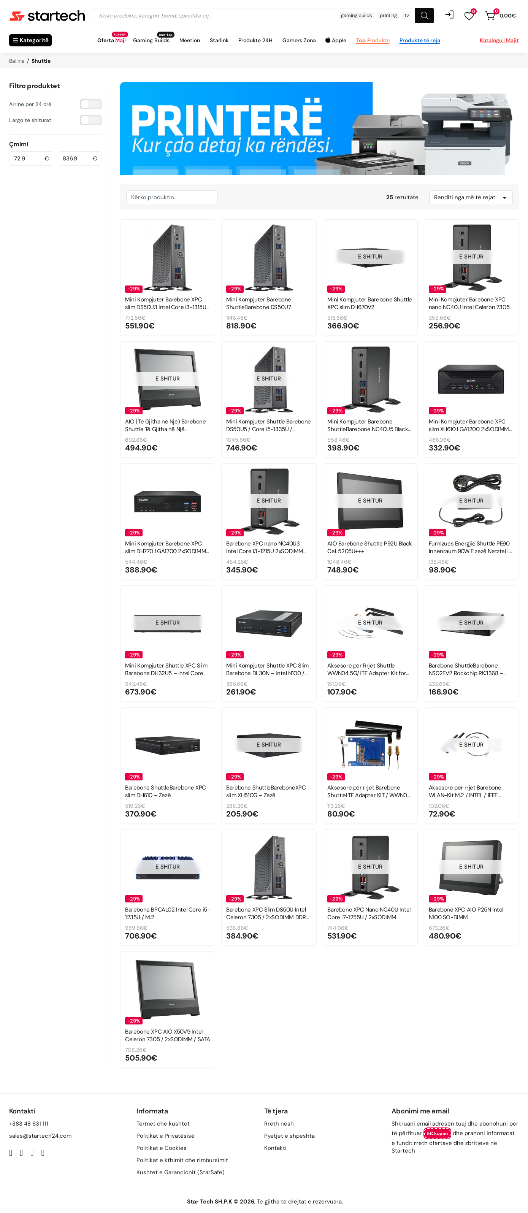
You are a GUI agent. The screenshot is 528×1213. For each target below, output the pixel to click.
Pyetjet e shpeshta (289, 1136)
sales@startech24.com (40, 1136)
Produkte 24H (255, 40)
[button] (469, 15)
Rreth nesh (279, 1123)
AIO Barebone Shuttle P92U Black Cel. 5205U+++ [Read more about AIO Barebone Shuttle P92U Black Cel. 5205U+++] (369, 547)
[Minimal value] (25, 158)
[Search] (424, 15)
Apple (339, 40)
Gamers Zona (299, 40)
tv (406, 15)
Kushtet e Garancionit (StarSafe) (180, 1172)
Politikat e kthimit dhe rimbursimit (182, 1160)
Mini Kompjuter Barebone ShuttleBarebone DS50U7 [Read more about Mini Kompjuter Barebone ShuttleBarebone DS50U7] (258, 303)
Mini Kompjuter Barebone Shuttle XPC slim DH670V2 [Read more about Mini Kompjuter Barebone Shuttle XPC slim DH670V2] (369, 303)
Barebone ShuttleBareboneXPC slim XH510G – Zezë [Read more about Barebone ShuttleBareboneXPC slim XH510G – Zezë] (266, 791)
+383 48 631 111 (28, 1123)
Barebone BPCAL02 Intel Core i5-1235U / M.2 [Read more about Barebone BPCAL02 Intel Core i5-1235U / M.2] (167, 913)
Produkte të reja (420, 40)
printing (388, 15)
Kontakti (275, 1148)
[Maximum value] (74, 158)
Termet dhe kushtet (163, 1123)
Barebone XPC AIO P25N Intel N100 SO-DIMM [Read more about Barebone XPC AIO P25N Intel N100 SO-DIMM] (466, 913)
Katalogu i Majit (499, 40)
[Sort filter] (471, 197)
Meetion (189, 40)
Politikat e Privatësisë (165, 1136)
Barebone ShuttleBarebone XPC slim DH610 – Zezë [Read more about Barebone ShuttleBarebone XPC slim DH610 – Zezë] (165, 791)
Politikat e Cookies (161, 1148)
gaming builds (356, 15)
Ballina (17, 60)
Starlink (219, 40)
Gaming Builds (151, 40)
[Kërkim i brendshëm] (171, 197)
